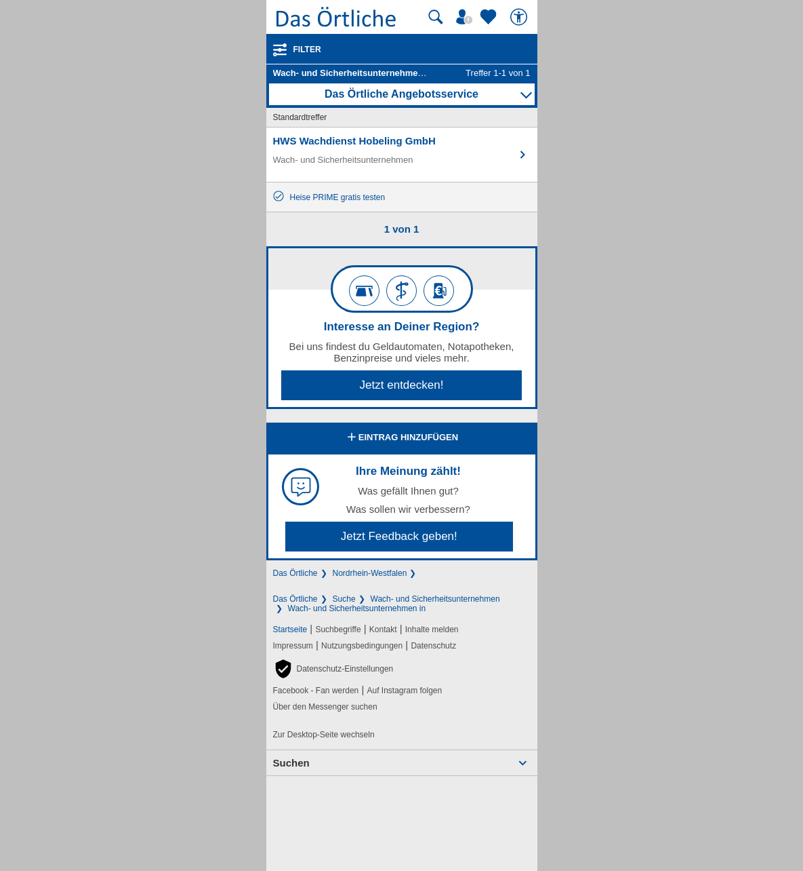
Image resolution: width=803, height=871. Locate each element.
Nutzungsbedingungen (362, 646)
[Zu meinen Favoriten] (490, 17)
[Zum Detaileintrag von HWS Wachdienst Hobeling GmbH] (402, 154)
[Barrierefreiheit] (520, 17)
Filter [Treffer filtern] (307, 49)
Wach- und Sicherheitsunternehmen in (357, 608)
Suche (344, 599)
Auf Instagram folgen (404, 690)
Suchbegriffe (338, 629)
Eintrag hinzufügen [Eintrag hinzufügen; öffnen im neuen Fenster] (401, 438)
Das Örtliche (295, 573)
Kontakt (383, 629)
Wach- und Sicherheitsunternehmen (435, 599)
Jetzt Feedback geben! (399, 536)
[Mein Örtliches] (466, 17)
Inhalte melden (432, 629)
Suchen (291, 763)
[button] (333, 668)
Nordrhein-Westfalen (370, 573)
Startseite (290, 629)
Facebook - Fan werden (316, 690)
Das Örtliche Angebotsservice (401, 94)
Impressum (293, 646)
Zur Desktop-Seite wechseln (324, 734)
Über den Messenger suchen (325, 707)
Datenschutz (433, 646)
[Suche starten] (436, 17)
